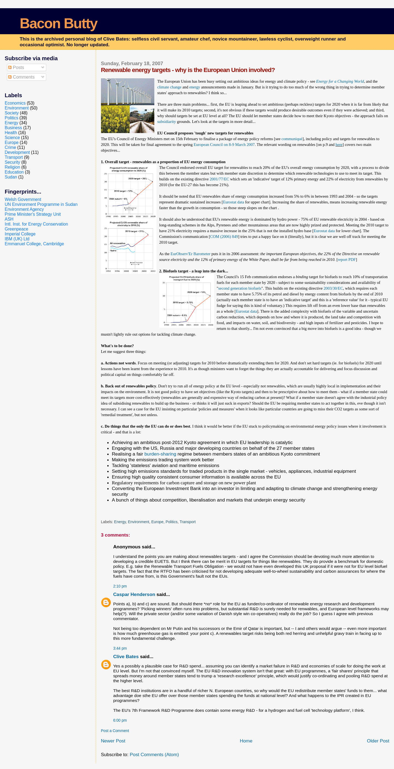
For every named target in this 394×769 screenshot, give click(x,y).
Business (13, 127)
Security (12, 162)
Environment (138, 522)
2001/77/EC (219, 179)
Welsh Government (23, 199)
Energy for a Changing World (340, 81)
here (338, 144)
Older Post (378, 741)
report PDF (347, 259)
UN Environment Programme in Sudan (41, 204)
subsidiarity (166, 121)
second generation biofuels (239, 288)
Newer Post (113, 741)
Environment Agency (24, 209)
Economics (15, 103)
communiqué (292, 139)
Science (12, 137)
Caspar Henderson (134, 594)
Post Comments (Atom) (154, 754)
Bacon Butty (58, 23)
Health (11, 132)
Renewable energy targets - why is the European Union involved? (188, 70)
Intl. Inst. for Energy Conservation (36, 224)
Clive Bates (126, 656)
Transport (187, 522)
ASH (9, 219)
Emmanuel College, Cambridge (34, 243)
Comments (21, 76)
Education (14, 172)
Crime (10, 147)
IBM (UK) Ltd (17, 239)
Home (246, 741)
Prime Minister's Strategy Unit (33, 214)
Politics (172, 522)
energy (195, 87)
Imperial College (20, 234)
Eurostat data (233, 202)
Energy (120, 522)
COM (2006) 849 (224, 236)
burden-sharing (160, 454)
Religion (12, 167)
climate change (169, 87)
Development (17, 152)
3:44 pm (120, 648)
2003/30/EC (333, 288)
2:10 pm (120, 586)
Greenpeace (16, 229)
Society (12, 113)
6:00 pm (120, 720)
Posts (16, 67)
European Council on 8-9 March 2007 (224, 144)
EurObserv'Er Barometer (190, 254)
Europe (157, 522)
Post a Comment (115, 730)
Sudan (11, 177)
